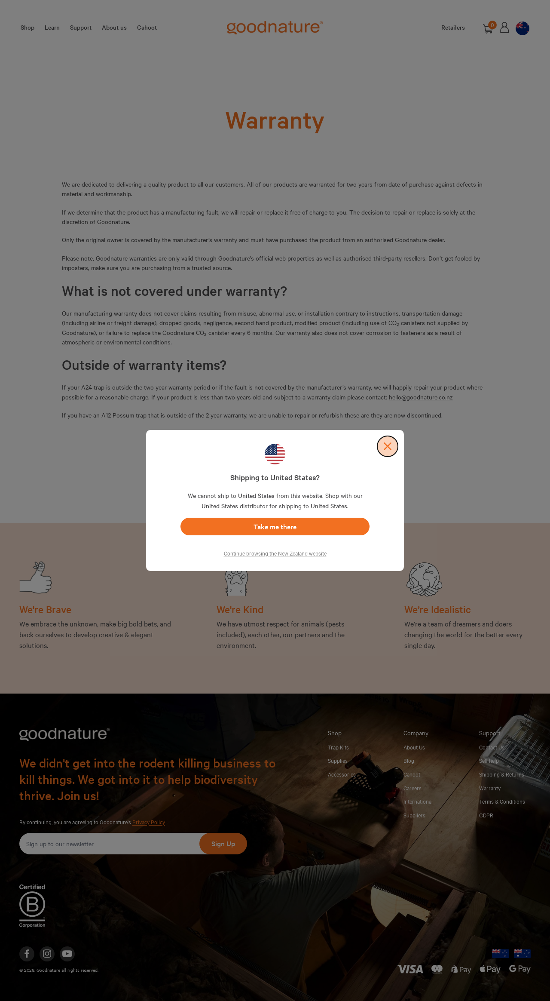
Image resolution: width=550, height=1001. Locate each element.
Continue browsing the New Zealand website (275, 553)
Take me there (275, 526)
